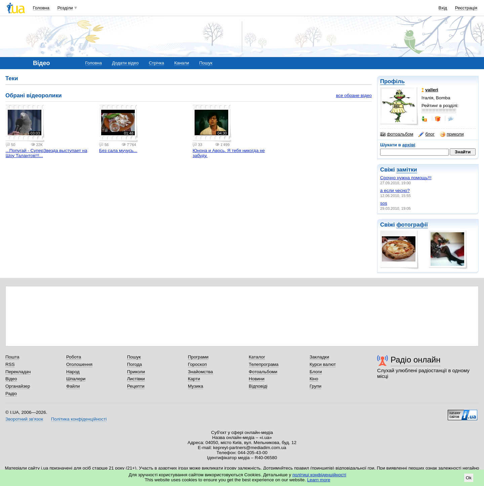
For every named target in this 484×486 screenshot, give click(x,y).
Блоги (316, 371)
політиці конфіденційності (319, 474)
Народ (73, 371)
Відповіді (258, 386)
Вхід (443, 7)
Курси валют (323, 364)
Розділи (65, 7)
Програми (198, 356)
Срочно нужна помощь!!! (406, 177)
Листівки (136, 378)
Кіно (314, 378)
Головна (41, 7)
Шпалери (75, 378)
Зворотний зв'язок (24, 419)
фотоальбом (396, 134)
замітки (406, 169)
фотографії (412, 225)
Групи (315, 386)
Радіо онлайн (416, 359)
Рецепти (136, 386)
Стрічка (156, 62)
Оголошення (79, 364)
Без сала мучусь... (118, 150)
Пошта (12, 356)
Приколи (136, 371)
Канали (181, 62)
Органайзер (17, 386)
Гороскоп (197, 364)
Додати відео (125, 62)
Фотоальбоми (263, 371)
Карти (194, 378)
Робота (73, 356)
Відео (11, 378)
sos (383, 203)
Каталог (257, 356)
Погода (134, 364)
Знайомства (200, 371)
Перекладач (18, 371)
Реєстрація (466, 7)
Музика (195, 386)
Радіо (11, 393)
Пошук (205, 62)
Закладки (319, 356)
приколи (452, 134)
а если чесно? (395, 190)
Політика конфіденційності (79, 419)
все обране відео (354, 95)
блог (426, 134)
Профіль (392, 81)
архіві (408, 144)
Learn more (318, 479)
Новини (257, 378)
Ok (469, 477)
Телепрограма (264, 364)
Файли (73, 386)
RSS (10, 364)
